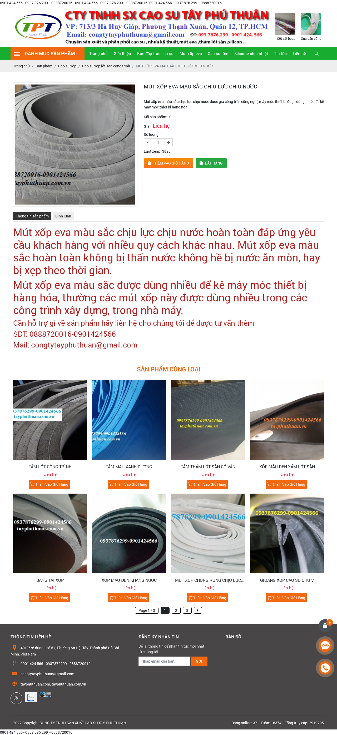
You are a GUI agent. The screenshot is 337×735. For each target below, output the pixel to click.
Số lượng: (152, 134)
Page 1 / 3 (146, 610)
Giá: (147, 126)
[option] (285, 26)
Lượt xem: (152, 151)
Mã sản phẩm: (155, 116)
